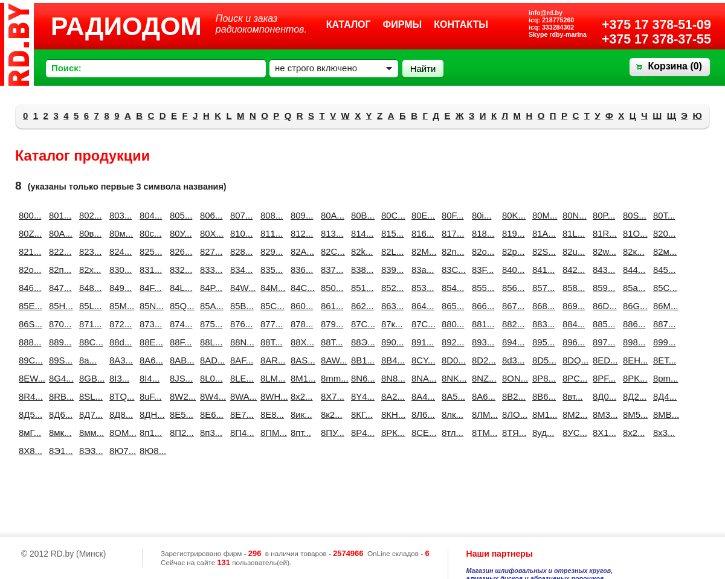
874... (180, 324)
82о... (29, 269)
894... (512, 342)
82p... (512, 251)
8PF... (603, 378)
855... (482, 288)
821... (29, 251)
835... (270, 269)
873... (150, 324)
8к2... (331, 414)
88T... (270, 342)
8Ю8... (150, 451)
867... (512, 306)
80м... (119, 233)
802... (89, 215)
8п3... (210, 432)
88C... (89, 342)
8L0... (210, 378)
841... (542, 269)
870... (59, 324)
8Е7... (240, 414)
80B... (361, 215)
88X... (301, 342)
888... (29, 342)
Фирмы (402, 24)
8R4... (29, 396)
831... (150, 269)
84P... (210, 288)
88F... (180, 342)
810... (240, 233)
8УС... (572, 432)
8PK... (633, 378)
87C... (361, 324)
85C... (663, 288)
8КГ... (361, 414)
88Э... (361, 342)
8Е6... (210, 414)
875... (210, 324)
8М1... (542, 414)
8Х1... (603, 432)
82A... (301, 251)
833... (210, 269)
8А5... (452, 396)
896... (572, 342)
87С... (421, 324)
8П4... (240, 432)
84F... (150, 288)
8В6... (542, 396)
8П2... (180, 432)
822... (59, 251)
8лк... (452, 414)
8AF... (240, 360)
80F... (452, 215)
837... (331, 269)
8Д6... (59, 414)
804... (150, 215)
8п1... (150, 432)
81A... (542, 233)
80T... (663, 215)
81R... (603, 233)
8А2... (391, 396)
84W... (240, 288)
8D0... (452, 360)
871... (89, 324)
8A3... (119, 360)
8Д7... (89, 414)
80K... (512, 215)
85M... (119, 306)
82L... (391, 251)
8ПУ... (331, 432)
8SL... (89, 396)
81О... (633, 233)
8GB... (89, 378)
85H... (59, 306)
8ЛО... (512, 414)
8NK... (452, 378)
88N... (240, 342)
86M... (663, 306)
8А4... (421, 396)
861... (331, 306)
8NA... (421, 378)
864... (421, 306)
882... (512, 324)
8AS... (301, 360)
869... (572, 306)
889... (59, 342)
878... (301, 324)
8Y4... (361, 396)
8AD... (210, 360)
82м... (663, 251)
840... (512, 269)
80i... (481, 215)
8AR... (270, 360)
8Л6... (421, 414)
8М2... (572, 414)
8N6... (361, 378)
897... (603, 342)
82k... (361, 251)
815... (391, 233)
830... (119, 269)
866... (482, 306)
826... (180, 251)
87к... (391, 324)
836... (301, 269)
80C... (391, 215)
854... (452, 288)
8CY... (421, 360)
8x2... (301, 396)
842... (572, 269)
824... (119, 251)
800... (29, 215)
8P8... (542, 378)
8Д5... (29, 414)
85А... (210, 306)
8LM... (270, 378)
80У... (180, 233)
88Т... (331, 342)
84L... (180, 288)
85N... (150, 306)
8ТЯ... (512, 432)
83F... (482, 269)
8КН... (391, 414)
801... (59, 215)
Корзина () (675, 66)
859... (603, 288)
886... (633, 324)
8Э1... (59, 451)
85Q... (180, 306)
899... (663, 342)
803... (119, 215)
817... (452, 233)
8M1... (301, 378)
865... (452, 306)
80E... (421, 215)
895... (542, 342)
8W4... (210, 396)
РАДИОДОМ (126, 25)
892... (452, 342)
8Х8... (29, 451)
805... (180, 215)
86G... (633, 306)
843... (603, 269)
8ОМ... (119, 432)
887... (663, 324)
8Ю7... (119, 451)
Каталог (348, 24)
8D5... (542, 360)
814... (361, 233)
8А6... (482, 396)
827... (210, 251)
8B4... (391, 360)
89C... (29, 360)
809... (301, 215)
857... (542, 288)
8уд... (542, 432)
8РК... (391, 432)
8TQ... (119, 396)
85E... (29, 306)
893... (482, 342)
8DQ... (572, 360)
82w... (603, 251)
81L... (572, 233)
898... (633, 342)
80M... (542, 215)
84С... (301, 288)
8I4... (150, 378)
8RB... (59, 396)
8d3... (512, 360)
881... (482, 324)
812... (301, 233)
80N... (572, 215)
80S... (633, 215)
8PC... (572, 378)
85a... (633, 288)
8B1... (361, 360)
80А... (59, 233)
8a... (88, 360)
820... (663, 233)
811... (270, 233)
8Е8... (270, 414)
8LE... (240, 378)
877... (270, 324)
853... (421, 288)
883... (542, 324)
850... (331, 288)
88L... (210, 342)
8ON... (512, 378)
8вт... (572, 396)
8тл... (452, 432)
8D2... (482, 360)
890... (391, 342)
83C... (452, 269)
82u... (572, 251)
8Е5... (180, 414)
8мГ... (29, 432)
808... (270, 215)
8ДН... (150, 414)
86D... (603, 306)
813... (331, 233)
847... (59, 288)
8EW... (29, 378)
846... (29, 288)
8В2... (512, 396)
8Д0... (603, 396)
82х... (89, 269)
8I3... (119, 378)
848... (89, 288)
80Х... (210, 233)
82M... (421, 251)
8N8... (391, 378)
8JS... (180, 378)
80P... (603, 215)
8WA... (240, 396)
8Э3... (89, 451)
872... (119, 324)
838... (361, 269)
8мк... (59, 432)
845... (663, 269)
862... (361, 306)
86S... (29, 324)
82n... (452, 251)
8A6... (150, 360)
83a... (421, 269)
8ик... (301, 414)
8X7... (331, 396)
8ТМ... (482, 432)
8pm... (663, 378)
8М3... (603, 414)
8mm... (331, 378)
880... (452, 324)
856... (512, 288)
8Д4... (663, 396)
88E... (150, 342)
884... (572, 324)
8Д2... (633, 396)
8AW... (331, 360)
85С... (270, 306)
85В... (240, 306)
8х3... (663, 432)
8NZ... (482, 378)
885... (603, 324)
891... (421, 342)
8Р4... (361, 432)
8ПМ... (270, 432)
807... (240, 215)
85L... (89, 306)
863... (391, 306)
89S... (59, 360)
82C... (331, 251)
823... (89, 251)
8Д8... (119, 414)
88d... (119, 342)
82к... (633, 251)
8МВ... (663, 414)
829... (270, 251)
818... (482, 233)
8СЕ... (421, 432)
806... (210, 215)
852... (391, 288)
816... (421, 233)
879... (331, 324)
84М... (270, 288)
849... (119, 288)
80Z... (29, 233)
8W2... (180, 396)
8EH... (633, 360)
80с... (150, 233)
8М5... (633, 414)
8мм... (89, 432)
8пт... (301, 432)
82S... (542, 251)
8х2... (633, 432)
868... (542, 306)
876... (240, 324)
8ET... (663, 360)
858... (572, 288)
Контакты (461, 24)
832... (180, 269)
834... (240, 269)
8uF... (150, 396)
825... (150, 251)
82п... (59, 269)
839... (391, 269)
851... (361, 288)
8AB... (180, 360)
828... (240, 251)
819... (512, 233)
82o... (482, 251)
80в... (89, 233)
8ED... (603, 360)
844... (633, 269)
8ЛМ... (482, 414)
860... (301, 306)
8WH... (270, 396)
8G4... (59, 378)
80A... (331, 215)
